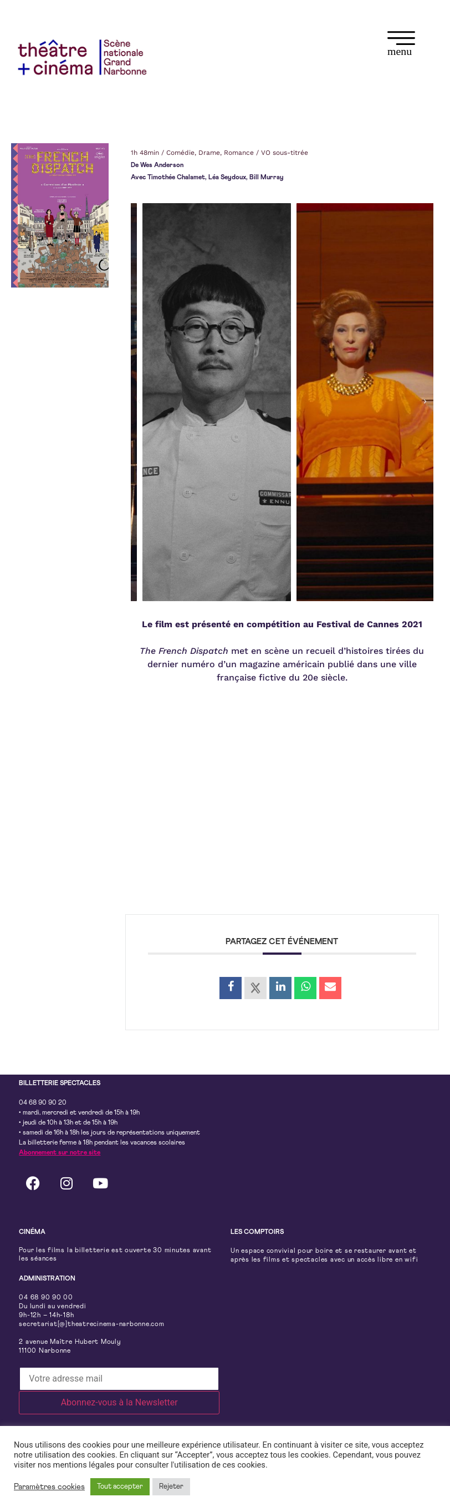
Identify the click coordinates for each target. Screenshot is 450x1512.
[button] (401, 45)
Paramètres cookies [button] (49, 1487)
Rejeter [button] (171, 1486)
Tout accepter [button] (120, 1486)
